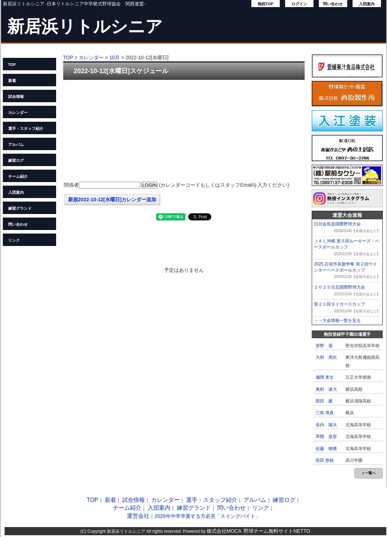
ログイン (299, 4)
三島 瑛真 (325, 412)
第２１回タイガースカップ (339, 304)
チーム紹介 (18, 176)
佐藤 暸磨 (326, 448)
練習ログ (16, 160)
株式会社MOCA (224, 531)
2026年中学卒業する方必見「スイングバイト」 (207, 516)
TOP (12, 64)
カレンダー (18, 112)
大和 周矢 (326, 357)
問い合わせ (333, 4)
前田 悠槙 (325, 460)
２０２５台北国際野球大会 (339, 287)
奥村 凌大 (326, 389)
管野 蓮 (324, 345)
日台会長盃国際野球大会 (337, 223)
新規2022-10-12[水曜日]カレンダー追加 (112, 199)
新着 (12, 80)
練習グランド (20, 208)
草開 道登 (326, 436)
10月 (114, 57)
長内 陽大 (326, 424)
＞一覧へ (368, 473)
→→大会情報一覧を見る (337, 320)
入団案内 (367, 4)
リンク (14, 240)
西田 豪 (324, 401)
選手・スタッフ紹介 (25, 128)
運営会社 (138, 516)
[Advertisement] (184, 131)
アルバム (16, 144)
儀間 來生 (325, 377)
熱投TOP (265, 4)
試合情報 (16, 96)
